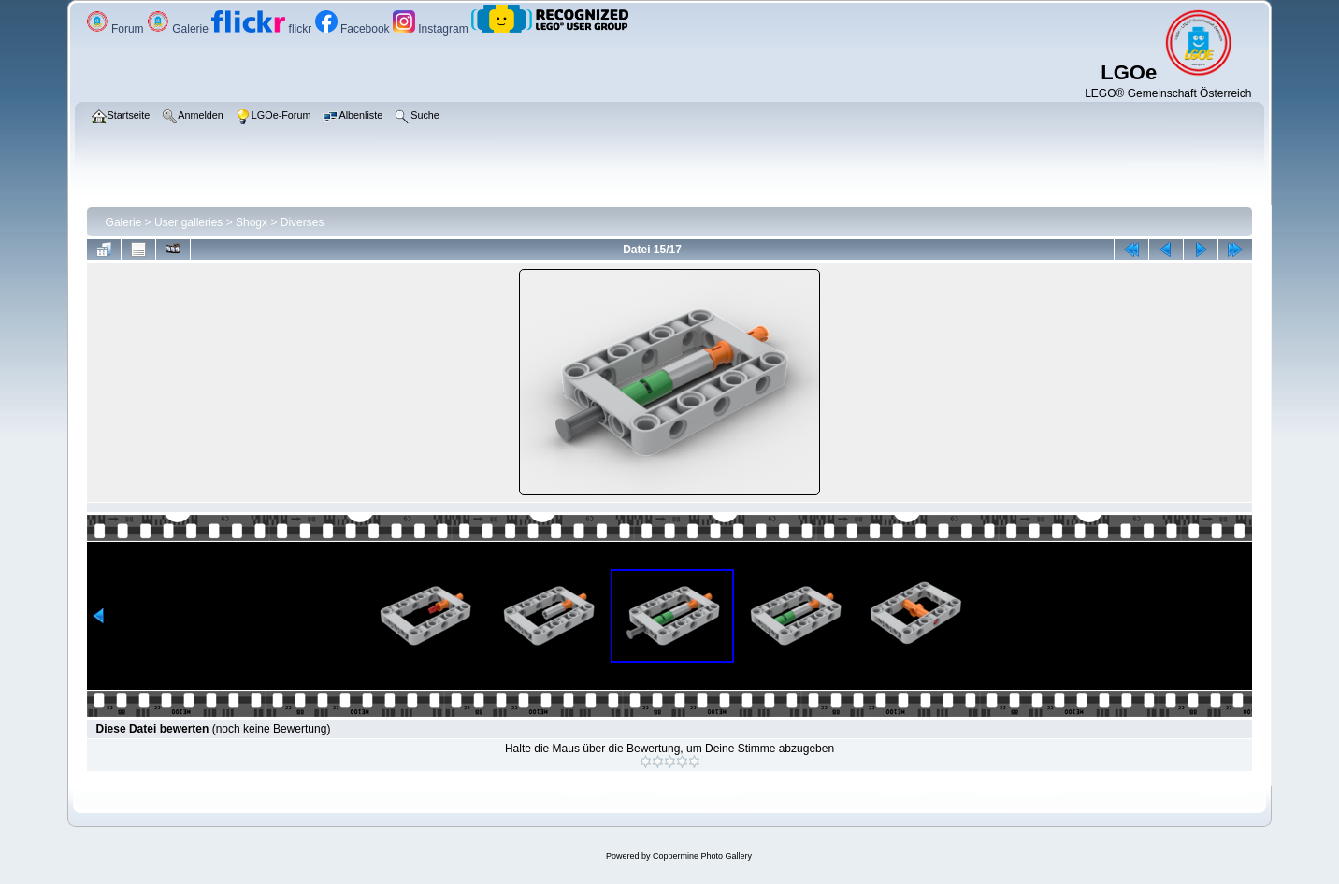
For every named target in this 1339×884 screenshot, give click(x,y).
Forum (116, 29)
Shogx (251, 222)
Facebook (354, 29)
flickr (262, 29)
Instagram (432, 29)
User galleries (188, 222)
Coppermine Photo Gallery (702, 856)
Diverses (302, 222)
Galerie (179, 29)
